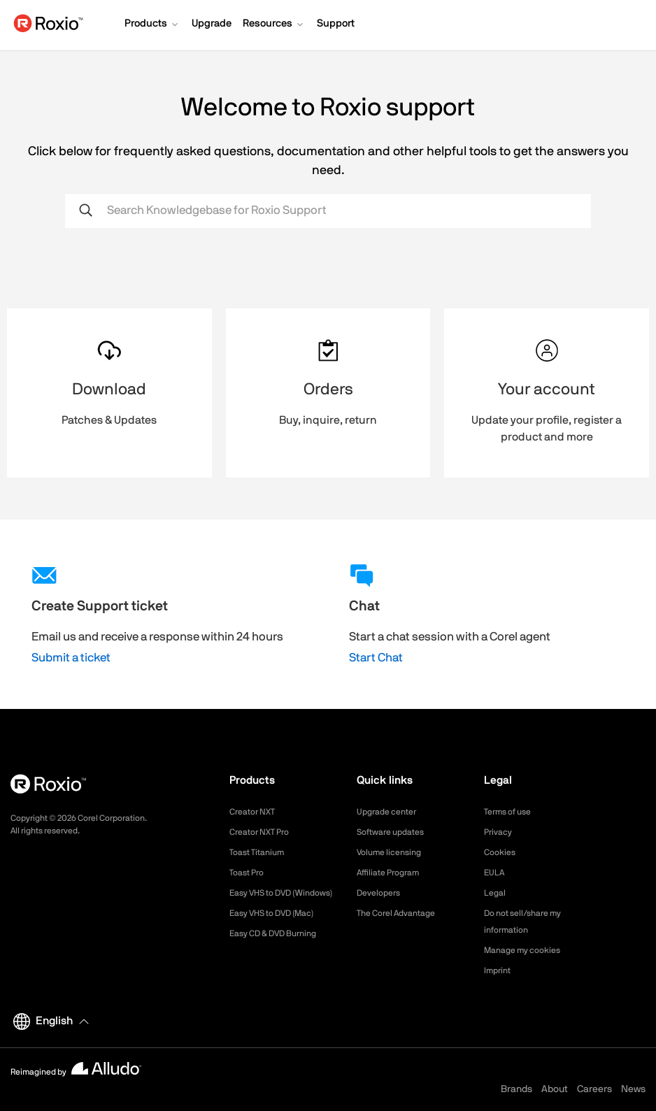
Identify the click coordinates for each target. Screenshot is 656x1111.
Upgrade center (391, 812)
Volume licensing (394, 852)
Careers (594, 1089)
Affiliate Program (393, 872)
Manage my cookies (528, 950)
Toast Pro (249, 872)
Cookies (502, 852)
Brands (516, 1089)
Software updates (396, 832)
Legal (496, 893)
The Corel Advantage (402, 913)
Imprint (499, 970)
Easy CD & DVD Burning (281, 950)
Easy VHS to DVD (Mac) (280, 930)
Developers (382, 893)
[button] (152, 25)
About (554, 1089)
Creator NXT (256, 812)
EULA (496, 872)
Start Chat (376, 658)
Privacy (500, 832)
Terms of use (512, 812)
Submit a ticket (70, 658)
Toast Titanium (261, 852)
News (633, 1089)
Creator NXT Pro (264, 832)
